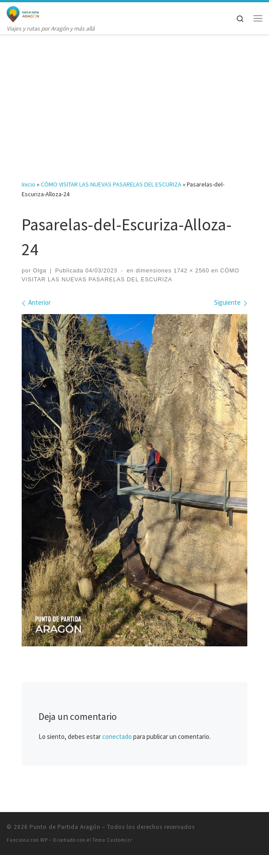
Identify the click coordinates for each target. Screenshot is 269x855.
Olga (39, 271)
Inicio (28, 184)
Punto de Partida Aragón (65, 827)
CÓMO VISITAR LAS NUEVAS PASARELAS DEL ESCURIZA (111, 184)
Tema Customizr (112, 840)
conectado (117, 736)
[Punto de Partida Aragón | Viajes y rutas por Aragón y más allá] (23, 13)
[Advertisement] (134, 100)
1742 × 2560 (190, 271)
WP (44, 840)
